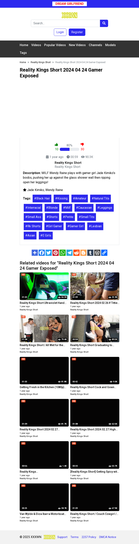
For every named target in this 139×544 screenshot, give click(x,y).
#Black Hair (42, 198)
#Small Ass (33, 217)
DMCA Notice (107, 537)
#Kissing (61, 198)
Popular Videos (55, 45)
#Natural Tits (100, 198)
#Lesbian (95, 226)
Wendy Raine (54, 190)
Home (24, 45)
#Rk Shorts (33, 226)
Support (62, 537)
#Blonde (52, 207)
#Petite (68, 217)
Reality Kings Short (29, 309)
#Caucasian (84, 207)
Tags (23, 53)
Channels (95, 45)
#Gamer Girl (75, 226)
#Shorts (52, 217)
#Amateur (79, 198)
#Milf (67, 207)
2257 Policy (89, 537)
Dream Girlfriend (69, 4)
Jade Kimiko (35, 190)
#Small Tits (86, 217)
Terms (74, 537)
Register (77, 32)
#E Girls (45, 235)
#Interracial (33, 207)
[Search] (65, 23)
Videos (36, 45)
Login (60, 32)
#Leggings (104, 207)
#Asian (30, 235)
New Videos (77, 45)
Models (110, 45)
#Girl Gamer (54, 226)
